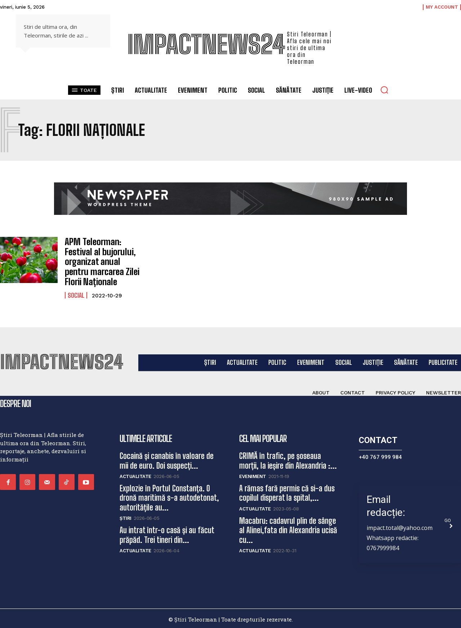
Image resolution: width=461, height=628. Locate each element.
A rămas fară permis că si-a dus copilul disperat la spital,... (287, 491)
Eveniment (252, 474)
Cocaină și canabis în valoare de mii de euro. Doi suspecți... (167, 458)
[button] (384, 89)
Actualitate (135, 474)
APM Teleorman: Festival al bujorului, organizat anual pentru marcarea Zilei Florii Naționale (104, 260)
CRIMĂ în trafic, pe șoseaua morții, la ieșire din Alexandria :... (288, 458)
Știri (125, 516)
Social (76, 293)
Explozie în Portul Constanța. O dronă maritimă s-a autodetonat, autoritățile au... (169, 496)
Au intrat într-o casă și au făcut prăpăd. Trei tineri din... (167, 533)
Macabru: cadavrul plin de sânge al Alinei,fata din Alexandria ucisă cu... (288, 528)
